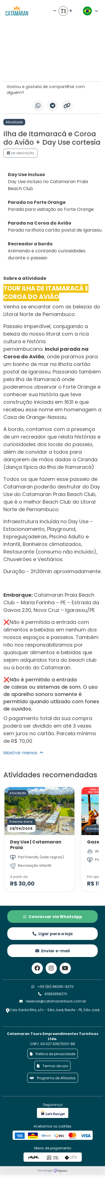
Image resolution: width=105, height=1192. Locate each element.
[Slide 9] (54, 69)
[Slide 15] (80, 69)
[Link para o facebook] (37, 968)
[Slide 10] (59, 69)
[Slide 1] (20, 69)
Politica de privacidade (52, 1054)
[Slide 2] (24, 69)
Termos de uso (52, 1066)
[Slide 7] (46, 69)
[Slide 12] (67, 69)
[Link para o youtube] (65, 968)
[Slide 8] (50, 69)
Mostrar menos (23, 753)
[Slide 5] (37, 69)
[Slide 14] (76, 69)
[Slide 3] (28, 69)
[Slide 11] (63, 69)
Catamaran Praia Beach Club (58, 494)
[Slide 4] (33, 69)
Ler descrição (20, 153)
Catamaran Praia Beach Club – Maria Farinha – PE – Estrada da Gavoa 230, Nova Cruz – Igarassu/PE (51, 602)
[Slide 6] (41, 69)
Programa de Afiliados (53, 1078)
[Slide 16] (84, 69)
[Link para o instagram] (51, 968)
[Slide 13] (72, 69)
